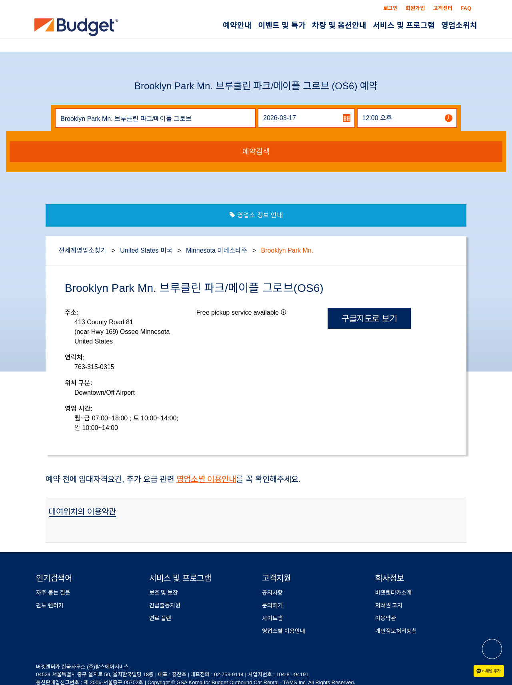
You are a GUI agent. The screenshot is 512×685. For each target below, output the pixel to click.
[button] (283, 312)
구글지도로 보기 (369, 318)
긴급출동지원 (164, 605)
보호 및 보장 (163, 592)
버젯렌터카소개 (393, 592)
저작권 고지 (389, 605)
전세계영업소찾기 (82, 250)
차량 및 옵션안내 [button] (339, 25)
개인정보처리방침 (396, 631)
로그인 (390, 8)
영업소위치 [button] (459, 25)
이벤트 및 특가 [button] (282, 25)
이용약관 (385, 618)
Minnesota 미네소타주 (216, 250)
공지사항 (272, 592)
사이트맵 (272, 618)
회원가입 (415, 8)
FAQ (465, 8)
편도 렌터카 (50, 605)
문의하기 (272, 605)
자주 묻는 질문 (53, 592)
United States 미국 (146, 250)
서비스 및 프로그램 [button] (404, 25)
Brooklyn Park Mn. (287, 250)
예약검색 (256, 152)
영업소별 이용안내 (206, 479)
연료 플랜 (160, 618)
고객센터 (442, 8)
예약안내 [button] (237, 25)
